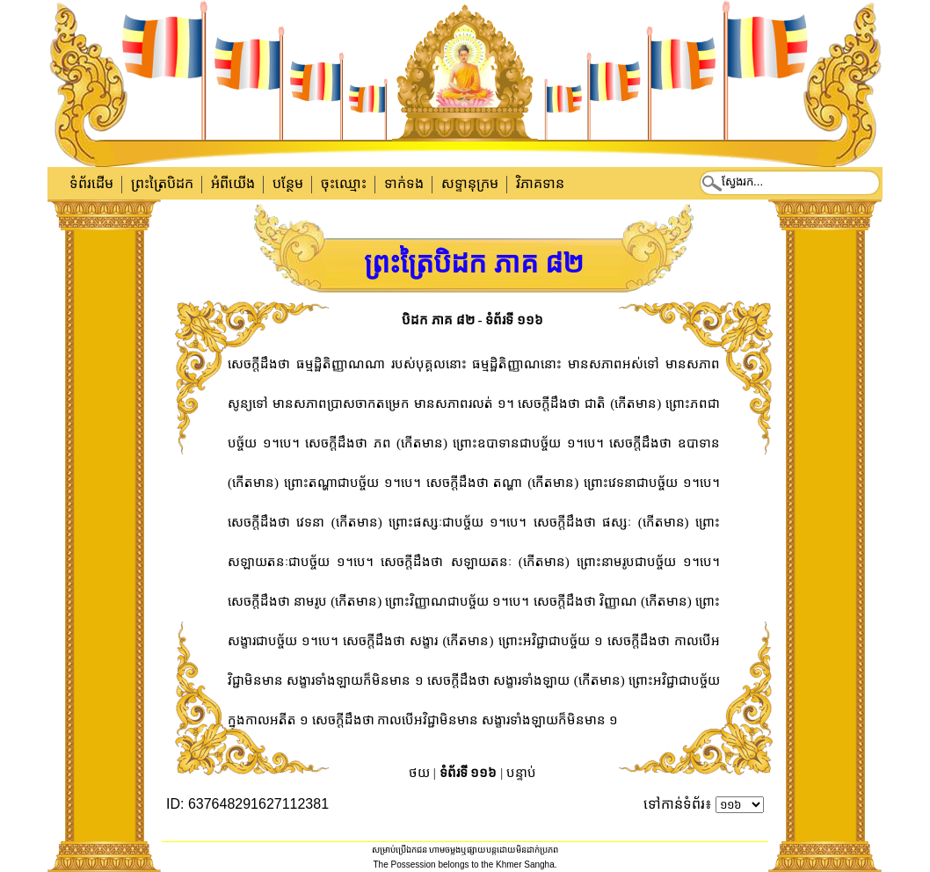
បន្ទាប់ (521, 773)
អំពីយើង (233, 183)
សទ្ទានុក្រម (469, 183)
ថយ (419, 773)
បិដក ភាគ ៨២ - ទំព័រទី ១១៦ (472, 320)
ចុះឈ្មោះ (344, 183)
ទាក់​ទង (404, 183)
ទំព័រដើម (91, 183)
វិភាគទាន (540, 183)
